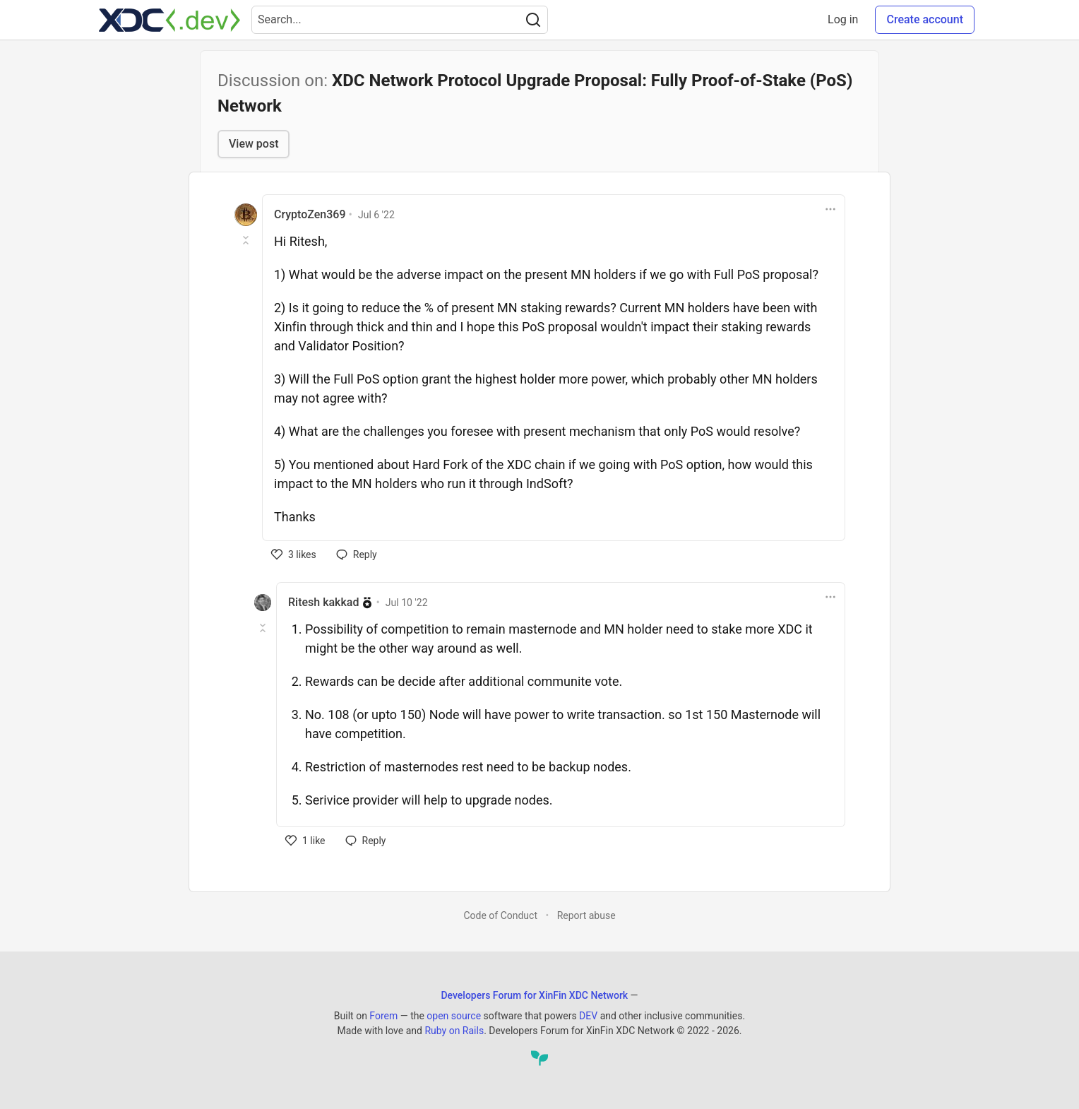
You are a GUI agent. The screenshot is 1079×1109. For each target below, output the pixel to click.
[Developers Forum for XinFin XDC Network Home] (169, 20)
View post (253, 143)
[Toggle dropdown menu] (830, 209)
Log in (843, 19)
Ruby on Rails (454, 1030)
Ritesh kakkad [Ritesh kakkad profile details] (323, 602)
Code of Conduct (500, 915)
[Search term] (399, 20)
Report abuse (586, 915)
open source (454, 1015)
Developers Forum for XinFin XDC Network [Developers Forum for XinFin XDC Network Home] (534, 995)
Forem (383, 1015)
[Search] (533, 19)
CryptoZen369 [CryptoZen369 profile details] (310, 214)
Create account (924, 19)
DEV (588, 1015)
